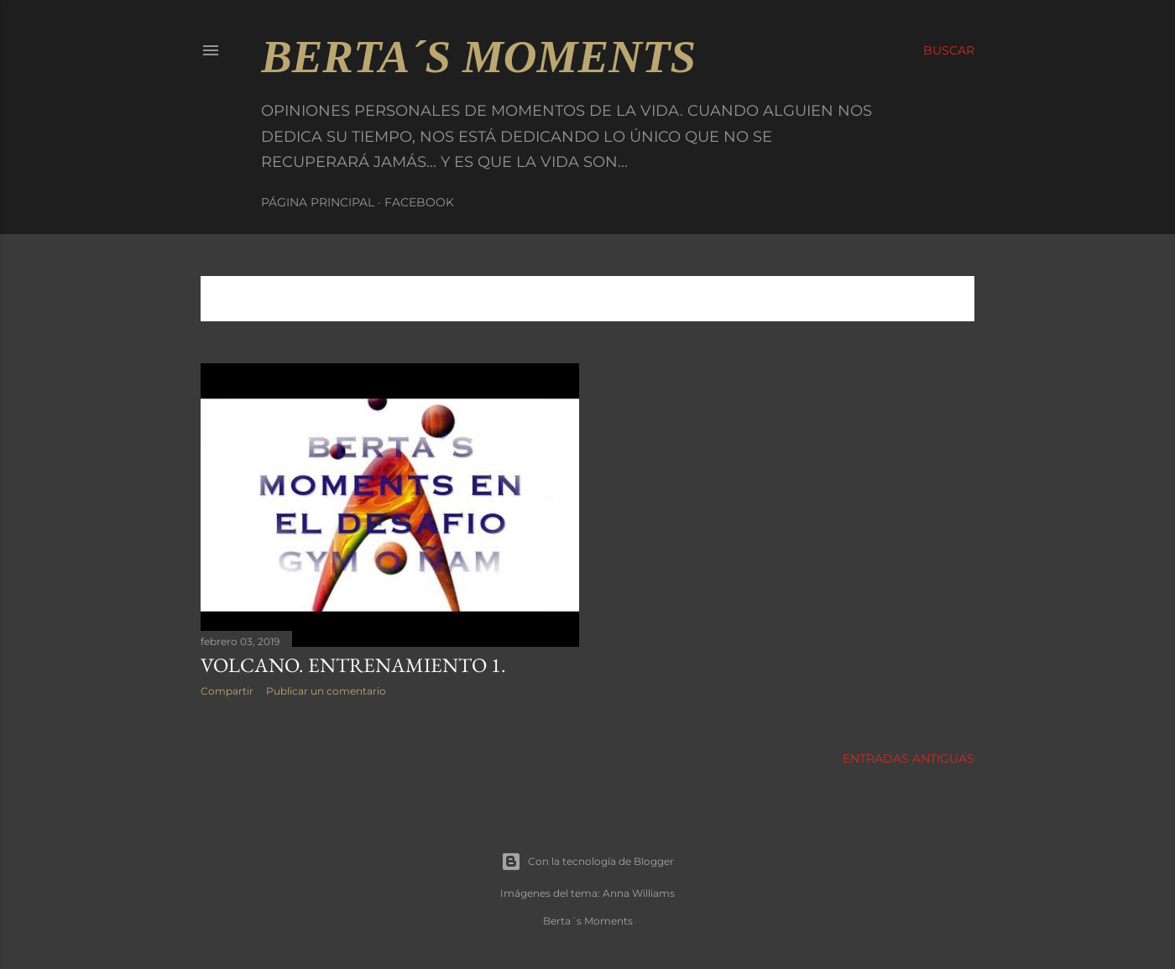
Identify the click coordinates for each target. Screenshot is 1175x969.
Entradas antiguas (908, 758)
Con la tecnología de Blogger (587, 862)
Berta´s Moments (478, 56)
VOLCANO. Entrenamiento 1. (353, 665)
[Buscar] (948, 50)
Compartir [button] (227, 691)
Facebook (419, 202)
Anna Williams (639, 893)
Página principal (317, 202)
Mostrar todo (907, 298)
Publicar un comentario (326, 691)
